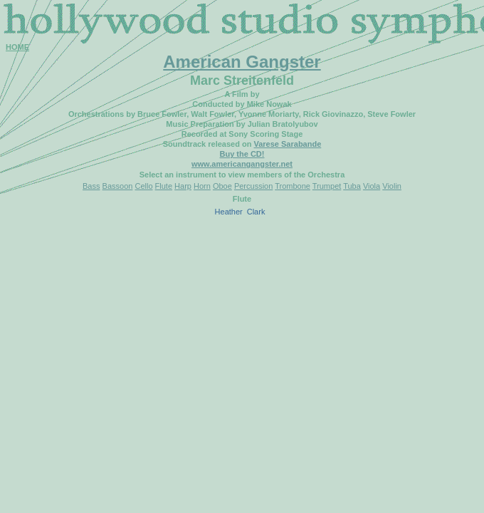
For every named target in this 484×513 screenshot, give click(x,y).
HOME (17, 47)
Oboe (222, 186)
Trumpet (327, 186)
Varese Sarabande (287, 144)
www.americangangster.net (242, 164)
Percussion (253, 186)
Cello (143, 186)
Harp (182, 186)
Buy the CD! (242, 154)
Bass (91, 186)
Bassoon (117, 186)
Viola (371, 186)
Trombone (292, 186)
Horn (202, 186)
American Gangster (241, 61)
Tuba (352, 186)
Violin (391, 186)
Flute (163, 186)
